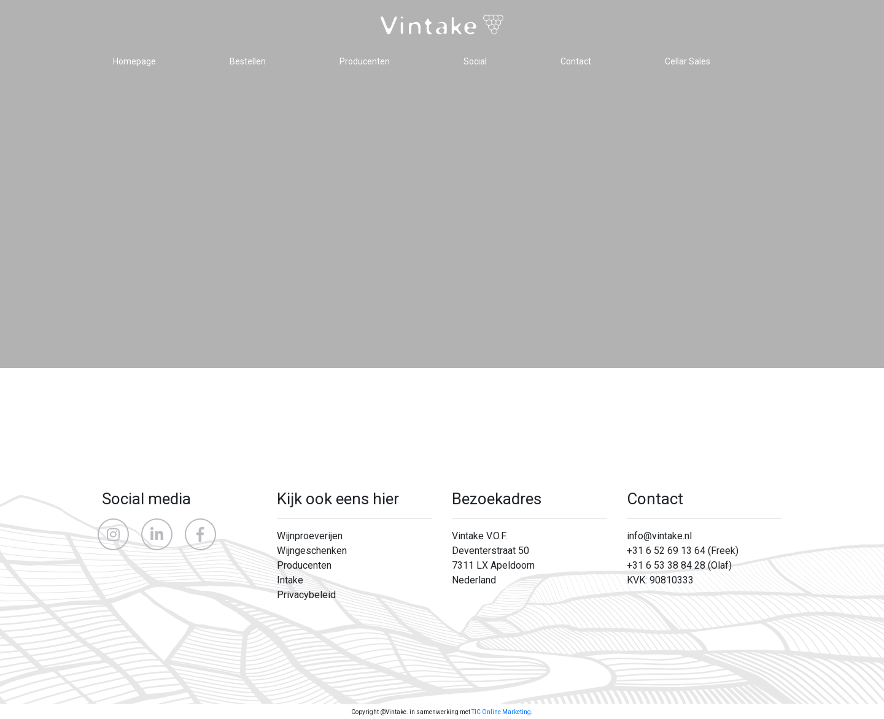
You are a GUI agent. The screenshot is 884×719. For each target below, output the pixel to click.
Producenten (364, 61)
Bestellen (248, 61)
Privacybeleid (306, 595)
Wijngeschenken (312, 550)
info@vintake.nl (659, 536)
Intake (290, 580)
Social (475, 61)
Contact (575, 61)
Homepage (134, 61)
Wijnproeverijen (310, 536)
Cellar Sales (687, 61)
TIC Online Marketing (501, 712)
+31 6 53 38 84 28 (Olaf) (679, 565)
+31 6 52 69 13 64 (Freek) (683, 550)
